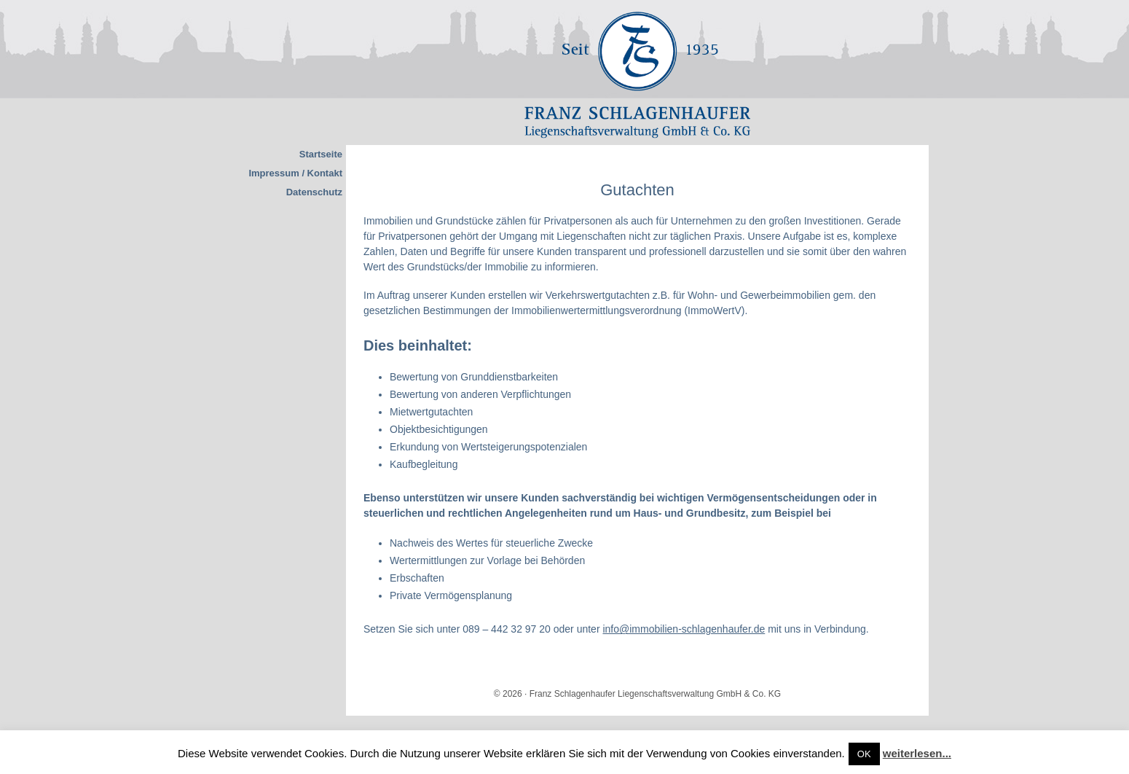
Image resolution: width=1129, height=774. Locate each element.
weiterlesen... (917, 753)
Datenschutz (314, 192)
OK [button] (864, 753)
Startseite (320, 154)
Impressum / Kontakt (295, 173)
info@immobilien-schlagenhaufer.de (683, 629)
